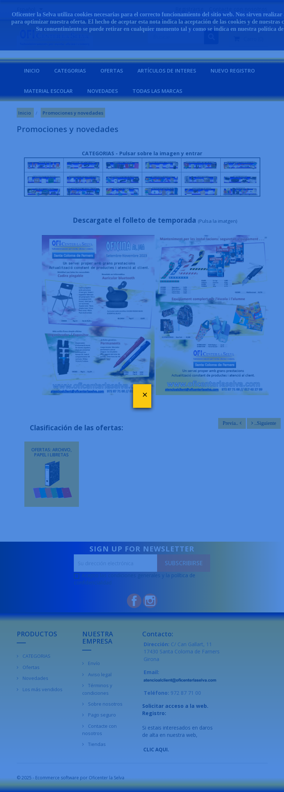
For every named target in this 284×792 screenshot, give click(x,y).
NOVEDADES (102, 90)
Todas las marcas (157, 90)
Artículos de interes (166, 70)
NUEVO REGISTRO (233, 70)
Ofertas (30, 667)
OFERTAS (111, 70)
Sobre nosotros (105, 704)
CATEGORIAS (70, 70)
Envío (93, 663)
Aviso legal (99, 674)
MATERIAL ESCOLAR (48, 90)
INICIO (32, 70)
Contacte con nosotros (99, 730)
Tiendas (96, 744)
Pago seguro (101, 714)
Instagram (150, 601)
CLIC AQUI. (156, 749)
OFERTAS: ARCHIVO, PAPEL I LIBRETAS (51, 452)
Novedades (34, 678)
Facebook (134, 601)
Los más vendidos (42, 689)
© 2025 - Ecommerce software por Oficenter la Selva (70, 778)
